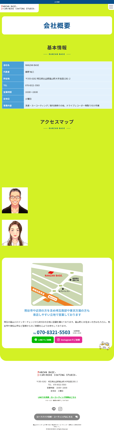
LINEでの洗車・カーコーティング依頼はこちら (57, 397)
